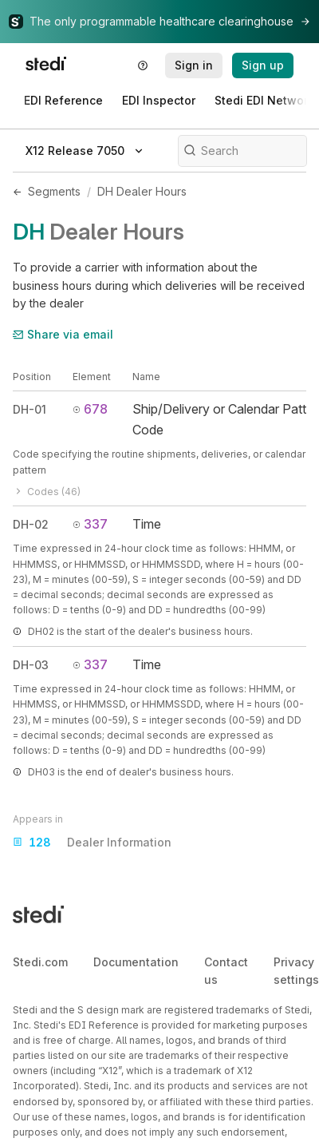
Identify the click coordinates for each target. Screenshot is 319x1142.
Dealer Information (92, 842)
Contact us (226, 970)
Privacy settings (296, 970)
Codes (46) (47, 492)
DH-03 (31, 665)
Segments (54, 191)
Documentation (136, 962)
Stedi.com (40, 962)
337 (90, 524)
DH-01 (29, 409)
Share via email (63, 334)
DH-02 (31, 524)
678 (90, 409)
